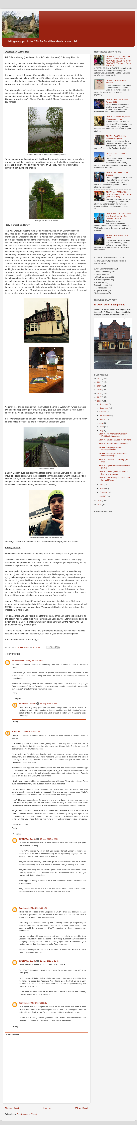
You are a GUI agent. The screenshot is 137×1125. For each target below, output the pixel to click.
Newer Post (12, 1108)
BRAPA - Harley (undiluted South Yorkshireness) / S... (113, 454)
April (101, 485)
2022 (99, 378)
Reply (14, 693)
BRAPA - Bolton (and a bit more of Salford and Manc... (113, 473)
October (103, 412)
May (101, 430)
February (103, 492)
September (104, 415)
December (104, 404)
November (104, 408)
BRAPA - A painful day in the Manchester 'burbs (118, 118)
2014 (99, 504)
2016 (99, 401)
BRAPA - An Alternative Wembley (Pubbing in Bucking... (113, 435)
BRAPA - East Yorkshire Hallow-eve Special (116, 137)
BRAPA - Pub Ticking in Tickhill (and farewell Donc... (114, 479)
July (101, 423)
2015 (99, 501)
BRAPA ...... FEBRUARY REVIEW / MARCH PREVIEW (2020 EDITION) (119, 194)
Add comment (12, 1035)
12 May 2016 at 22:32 (30, 731)
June (101, 427)
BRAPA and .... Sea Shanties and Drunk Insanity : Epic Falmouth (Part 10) (118, 216)
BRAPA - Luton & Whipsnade (109, 304)
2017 (99, 397)
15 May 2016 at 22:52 (49, 704)
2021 (99, 382)
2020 (99, 386)
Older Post (81, 1108)
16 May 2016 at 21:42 (49, 961)
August (102, 419)
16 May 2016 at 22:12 (37, 1003)
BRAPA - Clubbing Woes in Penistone (115, 440)
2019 (99, 390)
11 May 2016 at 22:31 (34, 661)
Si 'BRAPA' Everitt (27, 704)
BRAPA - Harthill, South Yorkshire (113, 443)
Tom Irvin (16, 731)
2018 (99, 393)
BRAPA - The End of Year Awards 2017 (117, 101)
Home (47, 1108)
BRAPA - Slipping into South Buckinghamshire (111, 448)
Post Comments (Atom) (27, 1114)
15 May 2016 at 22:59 (49, 839)
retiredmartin (18, 661)
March (102, 488)
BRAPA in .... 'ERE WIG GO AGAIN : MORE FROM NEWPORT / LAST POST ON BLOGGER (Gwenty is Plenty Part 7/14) (118, 61)
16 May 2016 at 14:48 (37, 908)
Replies (18, 698)
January (103, 496)
